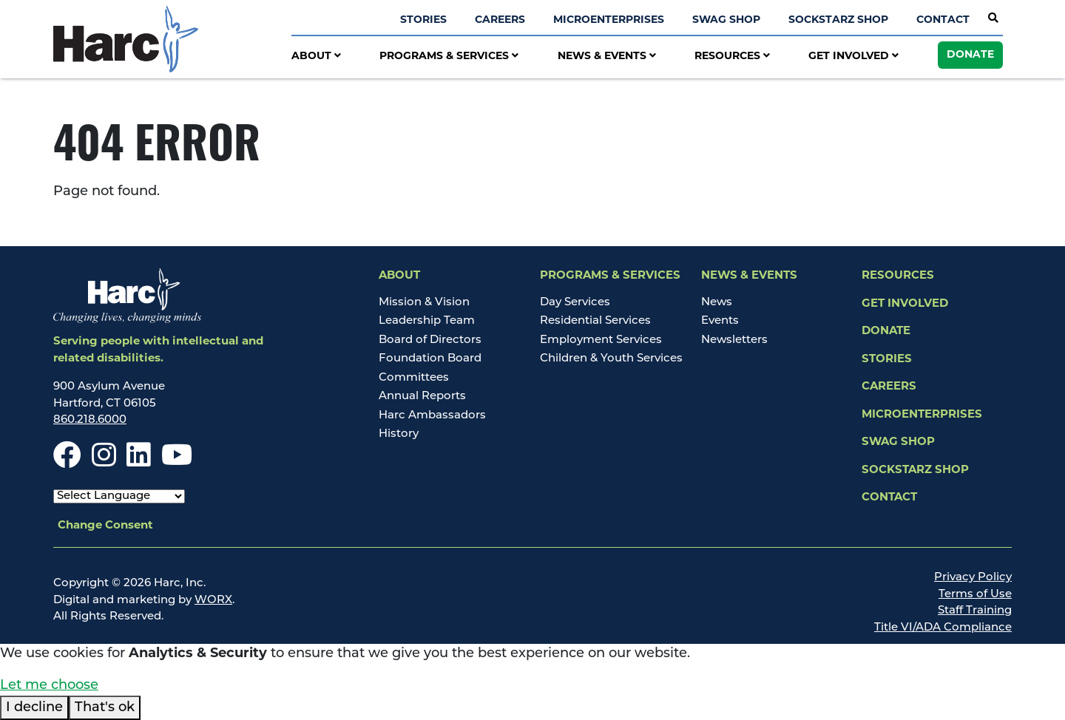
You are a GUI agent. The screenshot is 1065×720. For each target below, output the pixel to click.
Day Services (575, 302)
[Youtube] (176, 462)
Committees (414, 378)
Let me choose (49, 686)
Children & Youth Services (611, 358)
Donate (970, 55)
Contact (943, 20)
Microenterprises (608, 20)
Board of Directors (430, 340)
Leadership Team (427, 321)
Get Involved (853, 56)
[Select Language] (119, 496)
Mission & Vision (424, 302)
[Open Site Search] (993, 19)
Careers (500, 20)
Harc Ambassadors (432, 415)
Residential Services (595, 321)
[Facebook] (67, 462)
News (716, 302)
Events (720, 321)
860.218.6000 (89, 420)
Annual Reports (422, 396)
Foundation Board (430, 358)
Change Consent (105, 525)
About (316, 56)
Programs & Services (448, 56)
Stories (423, 20)
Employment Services (601, 340)
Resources (732, 56)
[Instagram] (104, 462)
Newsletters (734, 340)
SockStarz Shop (838, 20)
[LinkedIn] (138, 462)
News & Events (607, 56)
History (399, 434)
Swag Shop (726, 20)
